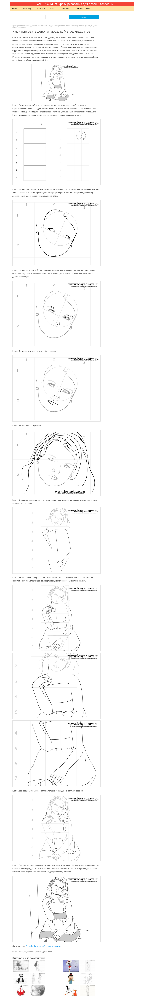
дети (45, 952)
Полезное (65, 9)
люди (50, 952)
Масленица (27, 9)
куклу (50, 946)
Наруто (53, 9)
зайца (44, 946)
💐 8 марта (41, 9)
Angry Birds (31, 946)
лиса (39, 946)
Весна (14, 9)
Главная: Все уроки (82, 9)
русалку (57, 946)
